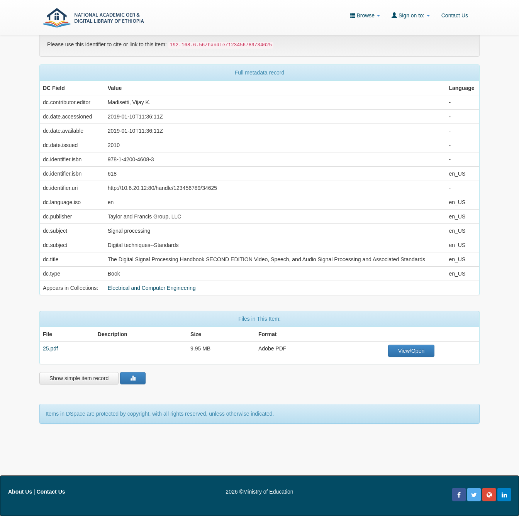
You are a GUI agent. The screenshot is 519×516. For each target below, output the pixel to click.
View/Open (411, 351)
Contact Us (454, 15)
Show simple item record (79, 378)
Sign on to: (411, 15)
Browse (365, 15)
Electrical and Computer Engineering (152, 288)
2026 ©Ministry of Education (259, 492)
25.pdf (50, 348)
